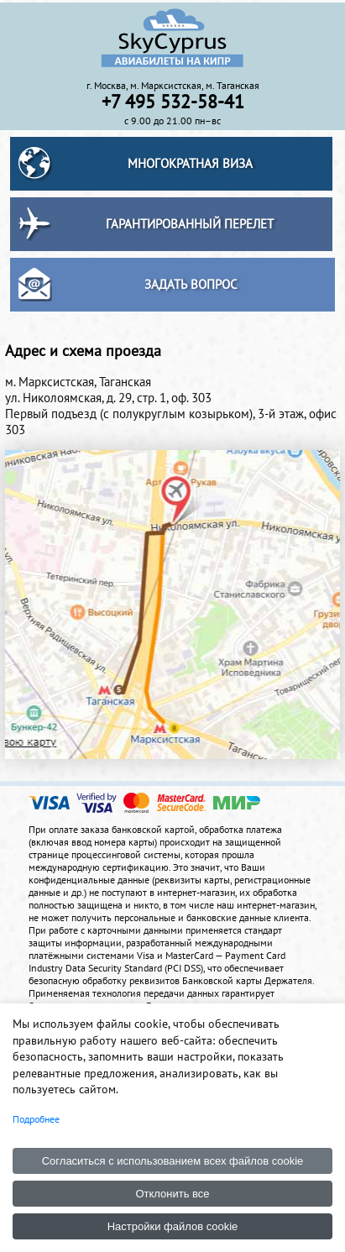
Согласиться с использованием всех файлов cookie (173, 1161)
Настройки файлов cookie (172, 1226)
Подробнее (36, 1119)
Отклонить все (172, 1193)
